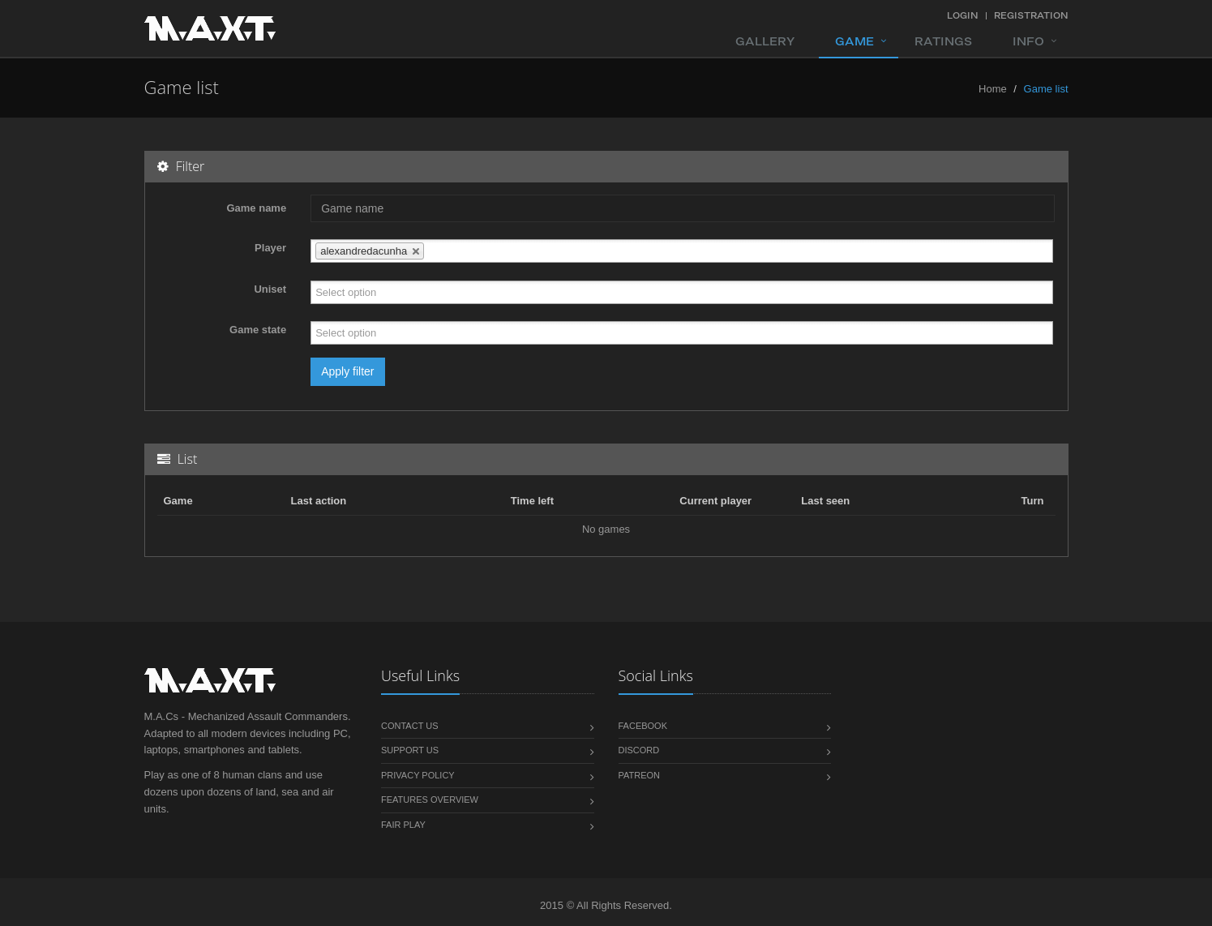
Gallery (764, 41)
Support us (410, 750)
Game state (257, 330)
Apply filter (347, 371)
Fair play (403, 825)
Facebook (643, 726)
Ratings (943, 41)
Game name (256, 208)
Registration (1031, 15)
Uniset (270, 289)
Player (270, 248)
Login (963, 15)
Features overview (429, 799)
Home (993, 89)
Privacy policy (418, 775)
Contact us (410, 726)
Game (854, 41)
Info (1028, 41)
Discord (639, 750)
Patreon (640, 775)
